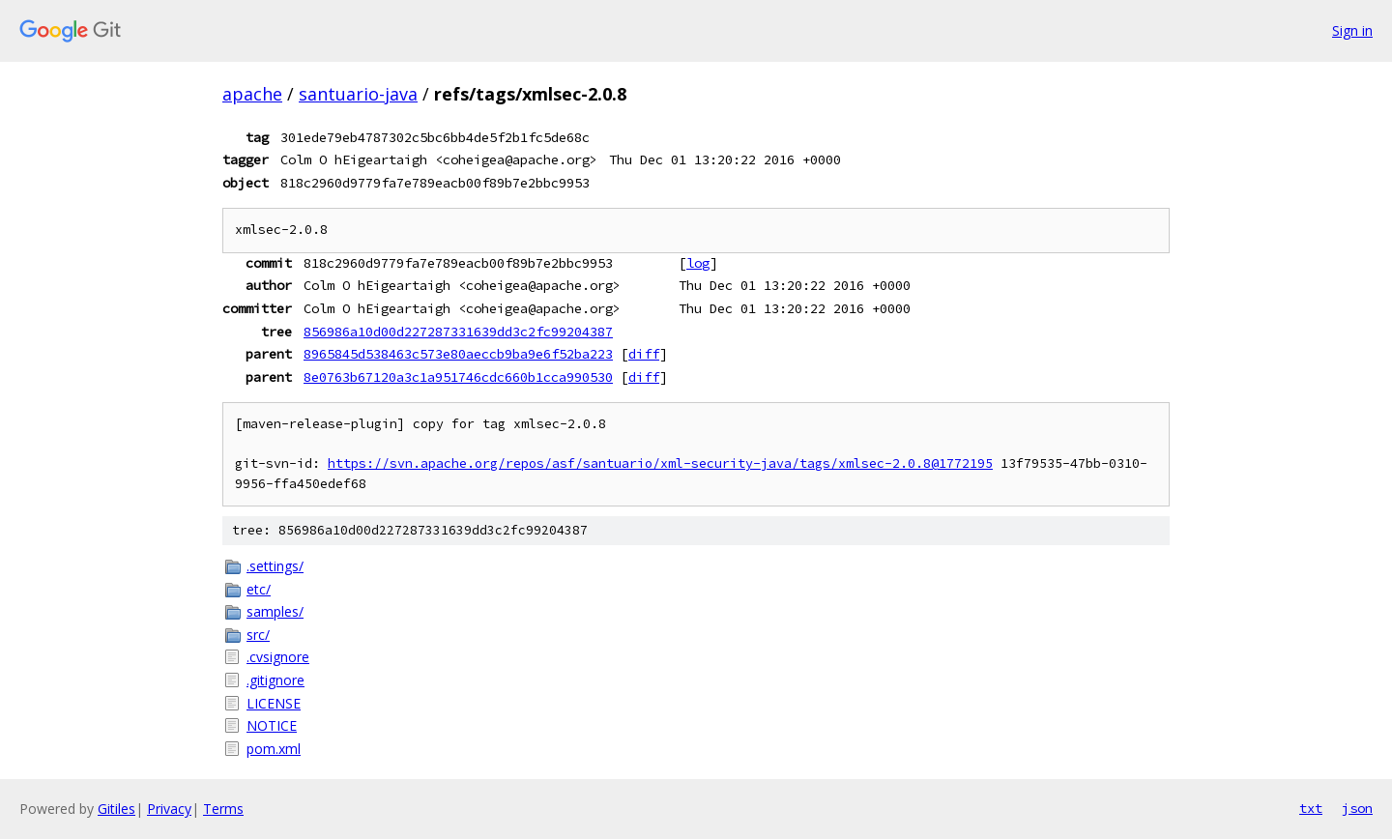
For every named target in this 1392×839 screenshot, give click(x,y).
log (698, 263)
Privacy (169, 808)
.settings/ (275, 566)
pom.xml (273, 748)
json (1357, 808)
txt (1310, 808)
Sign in (1352, 30)
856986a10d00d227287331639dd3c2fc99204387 (458, 331)
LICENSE (273, 703)
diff (643, 353)
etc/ (258, 589)
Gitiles (116, 808)
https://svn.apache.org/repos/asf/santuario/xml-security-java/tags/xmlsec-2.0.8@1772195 (660, 463)
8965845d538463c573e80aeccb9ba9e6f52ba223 (458, 353)
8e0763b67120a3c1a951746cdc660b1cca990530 (458, 377)
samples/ (275, 611)
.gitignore (275, 680)
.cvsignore (277, 657)
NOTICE (271, 725)
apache (252, 93)
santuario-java (358, 93)
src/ (258, 634)
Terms (223, 808)
